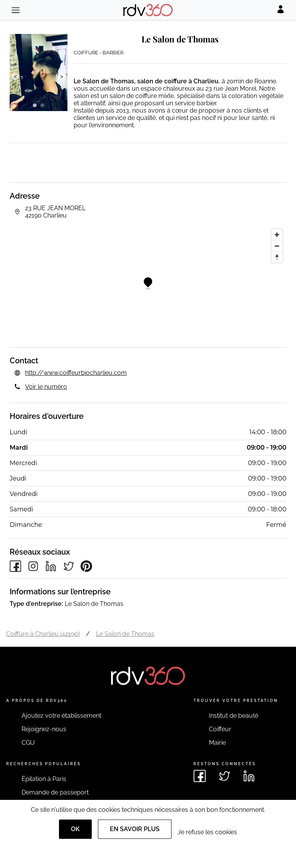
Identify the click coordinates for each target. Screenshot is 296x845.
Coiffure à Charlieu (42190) (43, 634)
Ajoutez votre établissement (61, 715)
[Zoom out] (277, 245)
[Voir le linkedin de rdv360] (249, 776)
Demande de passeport (55, 792)
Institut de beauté (233, 715)
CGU (28, 742)
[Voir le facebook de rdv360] (199, 776)
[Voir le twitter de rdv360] (224, 776)
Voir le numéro (46, 386)
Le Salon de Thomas (125, 634)
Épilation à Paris (44, 779)
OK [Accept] (75, 829)
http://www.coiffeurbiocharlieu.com (76, 372)
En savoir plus (135, 829)
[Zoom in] (277, 234)
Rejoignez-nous (44, 729)
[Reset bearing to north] (277, 257)
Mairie (217, 742)
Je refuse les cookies (207, 832)
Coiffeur (220, 729)
